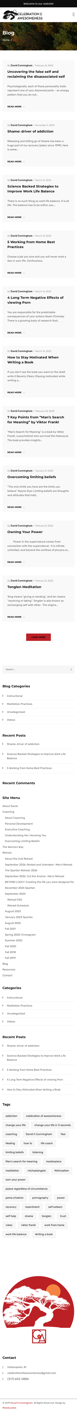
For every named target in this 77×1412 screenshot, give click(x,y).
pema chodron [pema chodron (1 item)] (15, 1197)
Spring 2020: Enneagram (20, 934)
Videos (11, 719)
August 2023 (13, 911)
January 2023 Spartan (19, 917)
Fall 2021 (10, 928)
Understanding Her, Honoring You (25, 835)
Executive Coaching (17, 829)
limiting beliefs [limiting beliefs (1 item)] (15, 1152)
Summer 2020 (13, 940)
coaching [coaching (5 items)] (11, 1134)
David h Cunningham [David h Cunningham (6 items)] (39, 1134)
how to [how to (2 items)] (28, 1143)
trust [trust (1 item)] (63, 1216)
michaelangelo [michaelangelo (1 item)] (37, 1170)
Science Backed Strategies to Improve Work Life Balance (36, 756)
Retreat (7, 852)
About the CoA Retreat (19, 858)
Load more (38, 637)
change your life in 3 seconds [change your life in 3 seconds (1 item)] (52, 1125)
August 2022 (13, 923)
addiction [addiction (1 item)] (11, 1115)
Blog (5, 963)
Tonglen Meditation (24, 587)
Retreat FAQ (14, 899)
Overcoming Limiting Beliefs (22, 841)
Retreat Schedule (18, 905)
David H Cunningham (22, 1403)
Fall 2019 (10, 957)
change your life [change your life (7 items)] (16, 1125)
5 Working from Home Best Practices (29, 768)
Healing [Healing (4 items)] (10, 1143)
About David (10, 806)
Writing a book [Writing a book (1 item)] (44, 1234)
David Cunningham (21, 65)
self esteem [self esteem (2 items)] (55, 1206)
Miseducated (9, 1407)
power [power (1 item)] (61, 1197)
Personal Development (19, 823)
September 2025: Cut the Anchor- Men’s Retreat (34, 876)
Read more (15, 106)
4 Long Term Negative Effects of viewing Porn (35, 1079)
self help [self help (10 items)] (11, 1216)
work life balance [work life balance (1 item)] (16, 1234)
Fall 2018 (10, 952)
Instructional (15, 695)
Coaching (8, 811)
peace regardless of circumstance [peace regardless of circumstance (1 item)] (27, 1188)
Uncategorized (16, 712)
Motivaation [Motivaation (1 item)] (61, 1170)
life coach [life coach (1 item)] (47, 1143)
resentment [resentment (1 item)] (32, 1206)
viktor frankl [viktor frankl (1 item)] (28, 1225)
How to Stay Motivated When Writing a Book (34, 1089)
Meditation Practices (19, 704)
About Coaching (15, 817)
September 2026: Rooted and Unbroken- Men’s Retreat (38, 864)
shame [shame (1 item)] (29, 1216)
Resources (8, 969)
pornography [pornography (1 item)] (40, 1197)
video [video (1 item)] (9, 1225)
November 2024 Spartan (20, 887)
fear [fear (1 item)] (63, 1134)
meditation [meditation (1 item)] (12, 1170)
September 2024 (15, 893)
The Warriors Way (13, 847)
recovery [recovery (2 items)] (11, 1206)
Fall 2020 (10, 946)
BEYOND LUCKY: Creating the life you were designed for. (39, 882)
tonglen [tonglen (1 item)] (46, 1216)
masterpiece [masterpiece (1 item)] (53, 1161)
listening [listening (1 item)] (37, 1152)
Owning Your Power (25, 532)
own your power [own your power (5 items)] (16, 1179)
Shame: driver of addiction (30, 131)
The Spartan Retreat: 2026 (21, 870)
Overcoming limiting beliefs (31, 477)
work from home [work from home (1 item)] (54, 1225)
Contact (7, 975)
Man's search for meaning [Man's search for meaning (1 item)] (21, 1161)
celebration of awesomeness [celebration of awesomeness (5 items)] (43, 1115)
